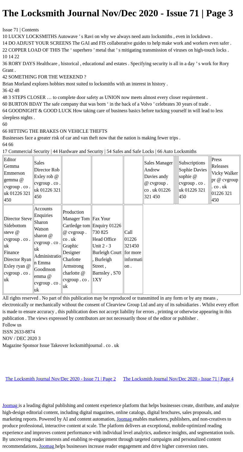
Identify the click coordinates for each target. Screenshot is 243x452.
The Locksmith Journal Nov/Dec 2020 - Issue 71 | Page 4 (178, 378)
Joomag (10, 405)
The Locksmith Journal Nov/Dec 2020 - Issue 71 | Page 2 (60, 378)
